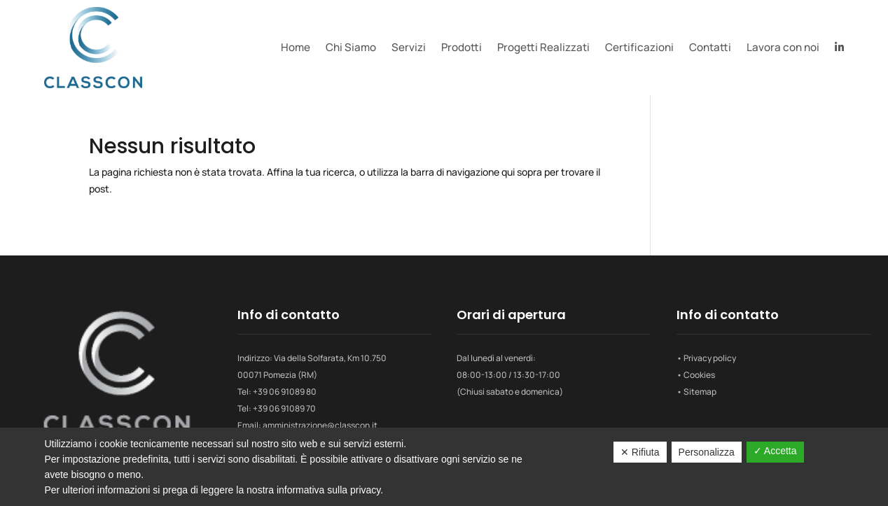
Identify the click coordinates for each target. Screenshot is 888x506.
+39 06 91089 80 (285, 392)
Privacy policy (710, 358)
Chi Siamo (351, 47)
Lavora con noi (783, 47)
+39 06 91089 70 (284, 408)
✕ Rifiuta (640, 452)
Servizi (408, 47)
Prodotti (461, 47)
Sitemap (700, 392)
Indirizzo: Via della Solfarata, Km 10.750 (312, 358)
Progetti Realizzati (543, 47)
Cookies (699, 375)
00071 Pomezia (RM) (277, 375)
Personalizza (707, 452)
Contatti (710, 47)
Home (295, 47)
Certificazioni (639, 47)
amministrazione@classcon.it (320, 425)
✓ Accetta (775, 450)
